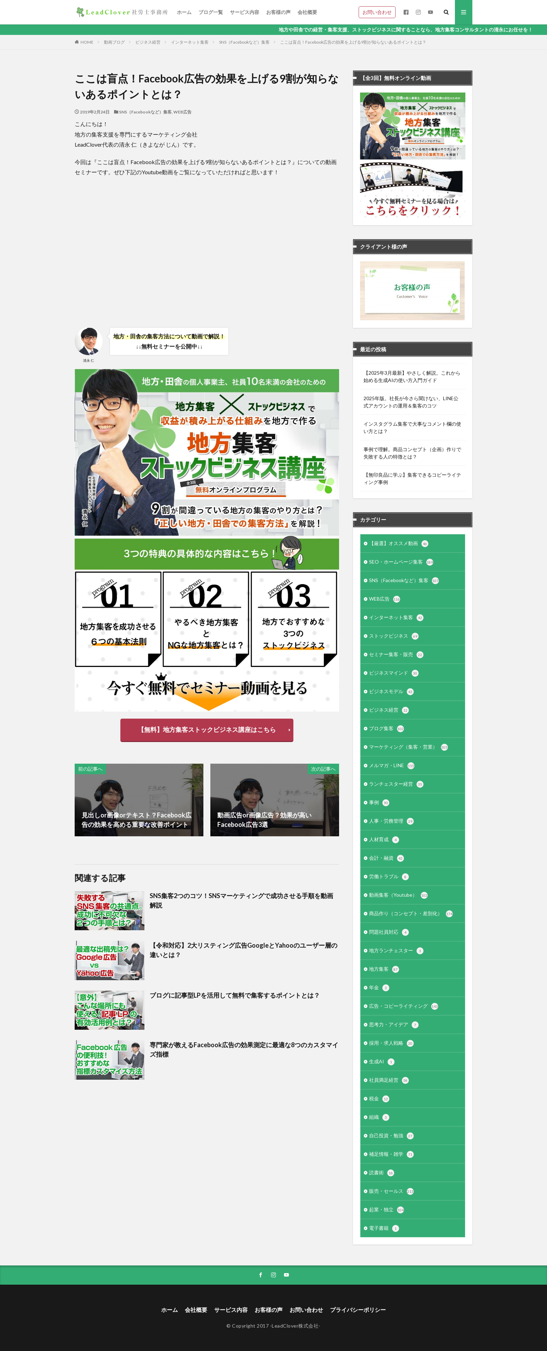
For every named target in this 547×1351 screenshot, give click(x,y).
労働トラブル (389, 876)
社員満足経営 (389, 1080)
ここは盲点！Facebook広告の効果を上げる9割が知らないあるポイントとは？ (353, 42)
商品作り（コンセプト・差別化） (411, 913)
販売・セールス (391, 1191)
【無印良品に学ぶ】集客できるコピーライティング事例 (412, 478)
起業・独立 (386, 1209)
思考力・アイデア (394, 1024)
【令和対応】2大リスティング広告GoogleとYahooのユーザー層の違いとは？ (243, 950)
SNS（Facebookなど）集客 (244, 42)
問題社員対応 (389, 932)
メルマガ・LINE (391, 765)
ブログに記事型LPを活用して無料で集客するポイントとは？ (235, 995)
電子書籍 (384, 1228)
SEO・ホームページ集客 (401, 562)
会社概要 (307, 12)
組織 (379, 1117)
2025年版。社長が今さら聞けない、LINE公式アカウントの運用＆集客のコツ (411, 402)
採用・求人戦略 (391, 1043)
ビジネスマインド (394, 673)
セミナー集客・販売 (396, 654)
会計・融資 (386, 858)
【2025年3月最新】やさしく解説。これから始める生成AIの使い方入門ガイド (412, 376)
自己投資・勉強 (391, 1135)
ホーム (184, 12)
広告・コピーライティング (403, 1006)
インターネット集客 (190, 42)
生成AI (382, 1061)
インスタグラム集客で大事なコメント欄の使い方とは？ (412, 427)
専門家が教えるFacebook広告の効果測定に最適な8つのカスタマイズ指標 (244, 1049)
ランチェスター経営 (396, 784)
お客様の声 (278, 12)
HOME (87, 42)
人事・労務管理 (391, 821)
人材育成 (384, 839)
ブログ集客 (386, 728)
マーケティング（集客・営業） (408, 747)
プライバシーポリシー (358, 1309)
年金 (379, 987)
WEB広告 (182, 112)
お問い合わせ (377, 12)
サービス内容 (244, 12)
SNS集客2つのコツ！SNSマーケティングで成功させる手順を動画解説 (241, 900)
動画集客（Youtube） (398, 895)
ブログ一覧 (210, 12)
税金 (379, 1098)
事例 (379, 802)
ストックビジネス (394, 636)
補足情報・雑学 (391, 1154)
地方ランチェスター (396, 950)
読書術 (381, 1172)
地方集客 (384, 969)
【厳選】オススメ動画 (398, 543)
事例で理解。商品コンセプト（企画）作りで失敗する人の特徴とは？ (412, 453)
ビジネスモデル (391, 691)
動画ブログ (114, 42)
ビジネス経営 (147, 42)
